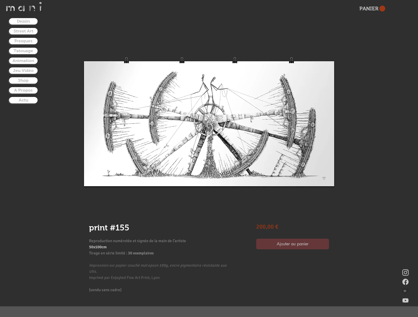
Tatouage (23, 50)
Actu (23, 100)
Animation (23, 60)
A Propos (23, 90)
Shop (23, 80)
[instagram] (405, 272)
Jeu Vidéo (23, 70)
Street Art (23, 31)
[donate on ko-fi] (405, 291)
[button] (372, 9)
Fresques (23, 41)
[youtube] (405, 300)
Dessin (23, 21)
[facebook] (405, 282)
